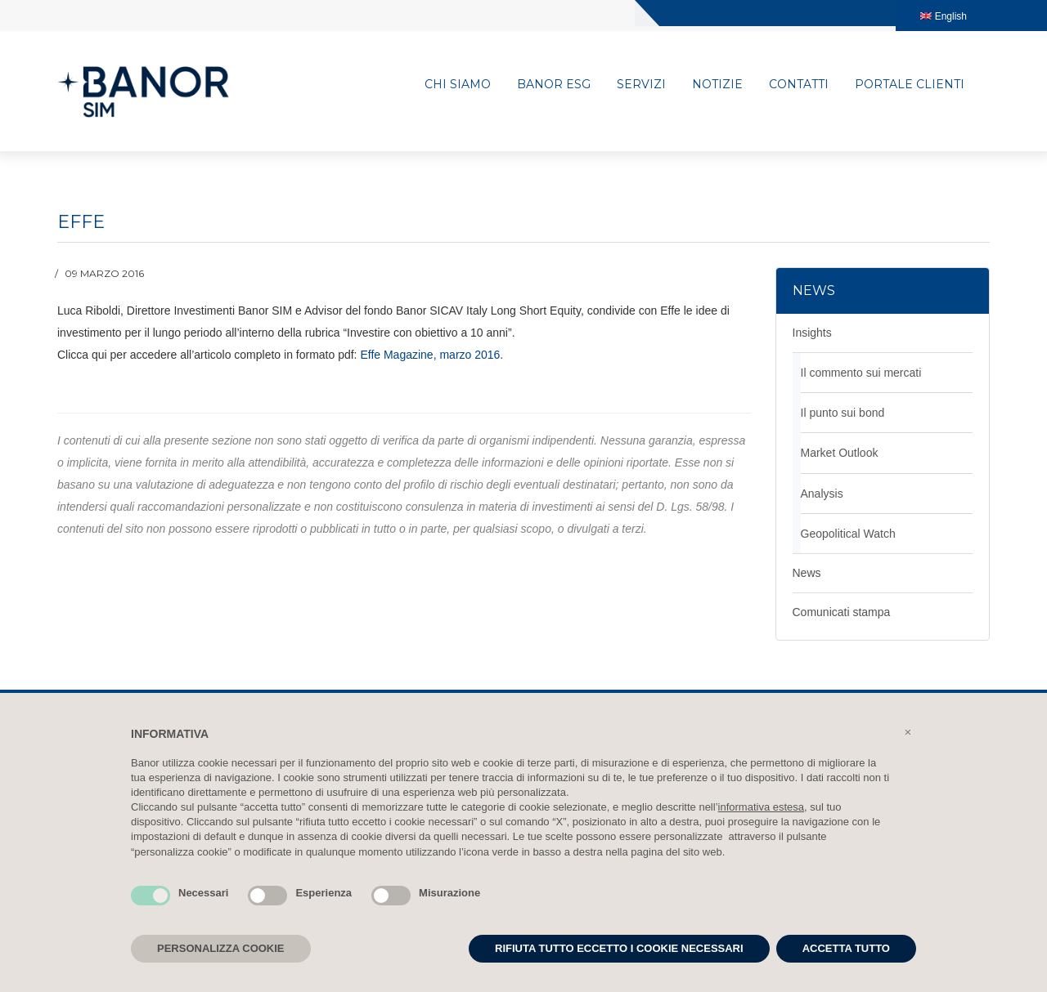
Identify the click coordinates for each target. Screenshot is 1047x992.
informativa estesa (761, 807)
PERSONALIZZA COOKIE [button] (221, 948)
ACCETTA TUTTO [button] (846, 948)
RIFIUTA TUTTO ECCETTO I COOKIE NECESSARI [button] (619, 948)
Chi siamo (458, 85)
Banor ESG (554, 85)
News (807, 569)
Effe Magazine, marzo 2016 (430, 352)
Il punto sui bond (843, 410)
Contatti (799, 85)
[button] (908, 732)
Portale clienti (909, 85)
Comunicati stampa (842, 608)
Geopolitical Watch (848, 530)
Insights (812, 330)
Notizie (717, 85)
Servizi (641, 85)
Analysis (822, 490)
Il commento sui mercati (861, 370)
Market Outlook (839, 450)
